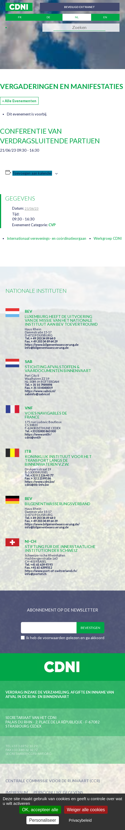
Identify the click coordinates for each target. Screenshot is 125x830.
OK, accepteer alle (40, 809)
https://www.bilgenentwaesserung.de (51, 344)
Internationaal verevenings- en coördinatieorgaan (46, 238)
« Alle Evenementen (19, 101)
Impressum (17, 793)
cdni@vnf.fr (33, 437)
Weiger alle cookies (86, 809)
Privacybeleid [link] (80, 820)
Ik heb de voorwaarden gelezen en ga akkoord (65, 637)
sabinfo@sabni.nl (37, 394)
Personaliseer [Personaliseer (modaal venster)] (42, 820)
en (105, 17)
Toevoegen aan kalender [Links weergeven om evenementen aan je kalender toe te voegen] (32, 173)
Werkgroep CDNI (108, 238)
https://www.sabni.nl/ (40, 391)
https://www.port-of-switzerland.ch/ (51, 571)
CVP (52, 225)
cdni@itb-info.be (37, 484)
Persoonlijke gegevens (58, 793)
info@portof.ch (36, 574)
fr (19, 17)
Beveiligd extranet (79, 7)
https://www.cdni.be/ (40, 481)
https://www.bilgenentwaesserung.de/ (52, 524)
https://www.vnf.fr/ (38, 434)
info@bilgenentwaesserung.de (47, 347)
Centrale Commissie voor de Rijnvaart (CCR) (53, 781)
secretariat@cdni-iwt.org (28, 754)
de (48, 17)
